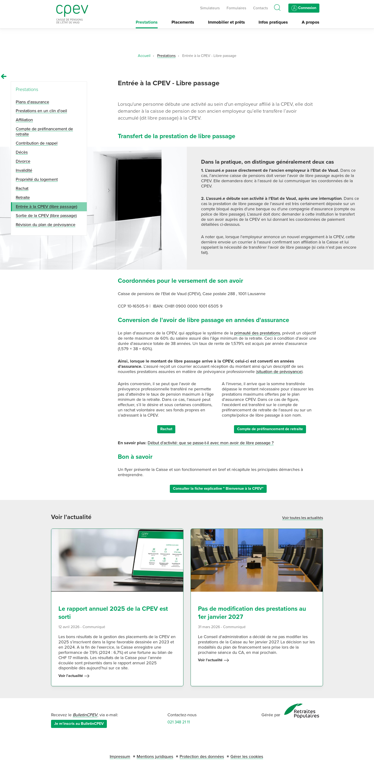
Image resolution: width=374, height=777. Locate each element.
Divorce (23, 161)
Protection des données (202, 756)
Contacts (260, 8)
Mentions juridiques (155, 756)
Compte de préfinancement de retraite (270, 429)
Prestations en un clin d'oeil (41, 110)
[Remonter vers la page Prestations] (4, 76)
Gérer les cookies (246, 756)
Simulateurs (210, 8)
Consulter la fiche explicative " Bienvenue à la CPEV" (218, 488)
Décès (22, 152)
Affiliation (24, 119)
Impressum (120, 756)
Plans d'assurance (32, 102)
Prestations (147, 22)
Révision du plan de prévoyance (45, 224)
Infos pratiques (273, 22)
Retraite (23, 197)
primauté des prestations (257, 333)
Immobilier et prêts (226, 22)
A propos (310, 22)
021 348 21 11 (178, 722)
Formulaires (236, 8)
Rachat (166, 429)
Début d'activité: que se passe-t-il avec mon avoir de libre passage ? (211, 442)
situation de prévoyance (279, 371)
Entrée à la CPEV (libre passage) (46, 206)
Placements (182, 22)
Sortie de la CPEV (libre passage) (46, 215)
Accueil (144, 55)
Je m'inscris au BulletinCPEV (79, 723)
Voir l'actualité (74, 676)
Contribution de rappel (36, 143)
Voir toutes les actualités (302, 517)
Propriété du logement (37, 179)
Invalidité (24, 170)
